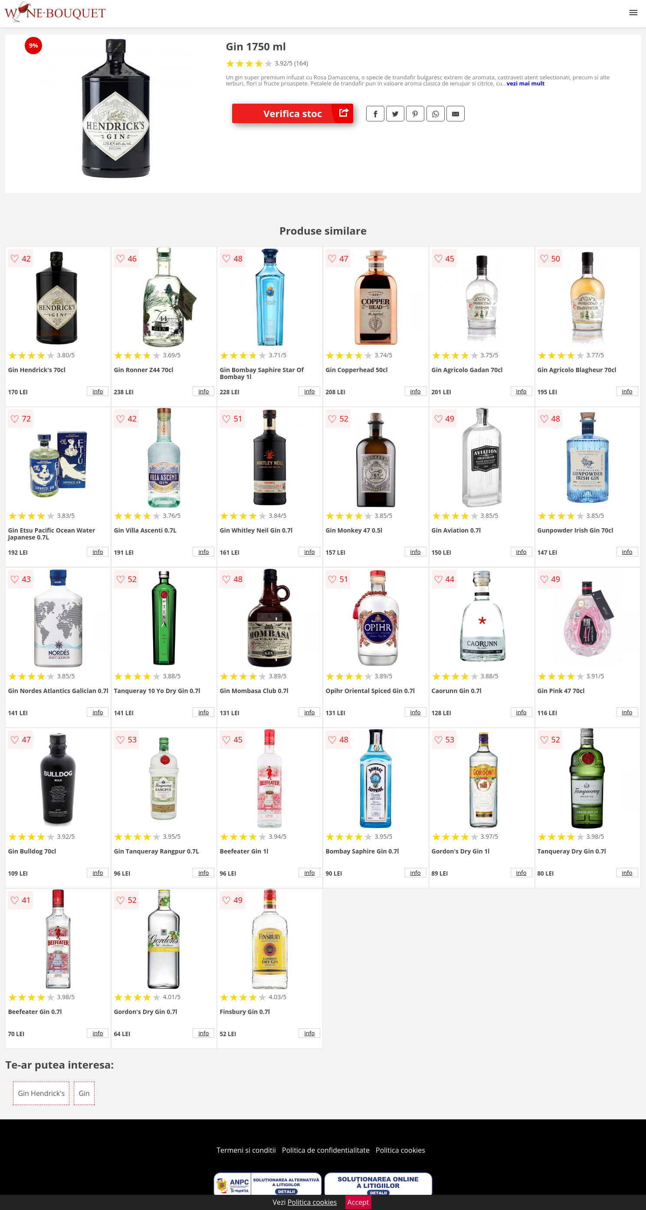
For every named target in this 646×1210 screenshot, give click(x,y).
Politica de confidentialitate (326, 1150)
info (97, 391)
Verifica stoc (308, 113)
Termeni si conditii (246, 1150)
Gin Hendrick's (41, 1093)
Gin (84, 1093)
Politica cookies (400, 1150)
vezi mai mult (526, 83)
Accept (358, 1202)
